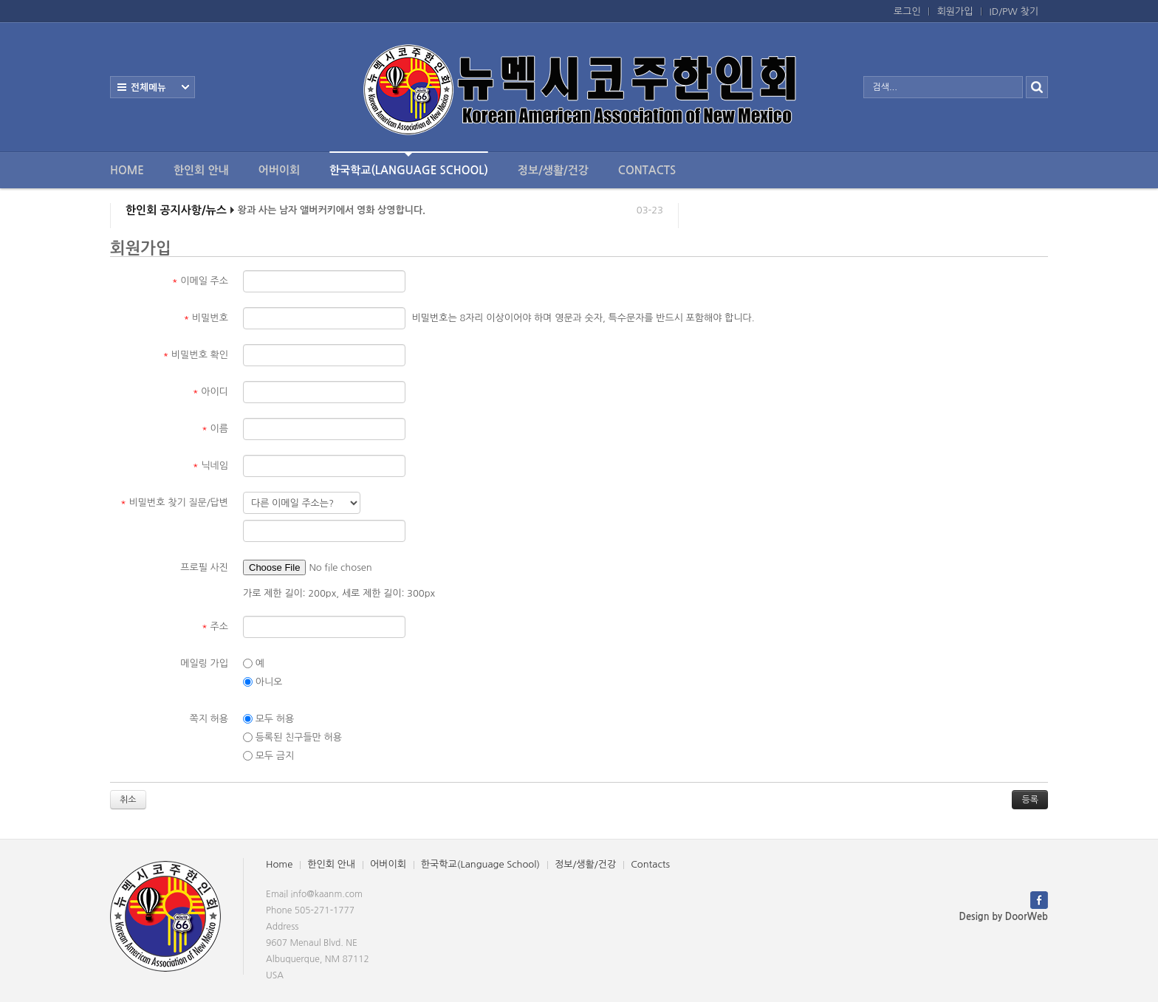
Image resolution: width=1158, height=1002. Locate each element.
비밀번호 (206, 318)
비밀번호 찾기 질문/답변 (174, 502)
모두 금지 (268, 756)
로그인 (907, 11)
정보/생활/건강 (553, 170)
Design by (1003, 917)
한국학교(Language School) (408, 163)
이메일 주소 (200, 281)
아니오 (262, 682)
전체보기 (152, 87)
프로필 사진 (204, 567)
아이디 (210, 392)
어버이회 (279, 170)
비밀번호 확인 (196, 355)
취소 (128, 799)
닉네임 (210, 465)
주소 (215, 626)
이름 (215, 428)
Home (127, 170)
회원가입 (955, 11)
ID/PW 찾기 (1014, 11)
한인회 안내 (201, 170)
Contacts (647, 170)
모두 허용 (268, 719)
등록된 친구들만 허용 (292, 737)
